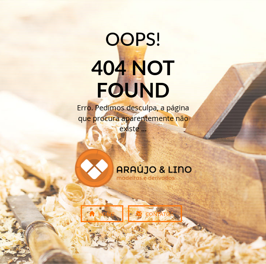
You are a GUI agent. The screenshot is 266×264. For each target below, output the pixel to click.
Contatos (154, 213)
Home (102, 213)
